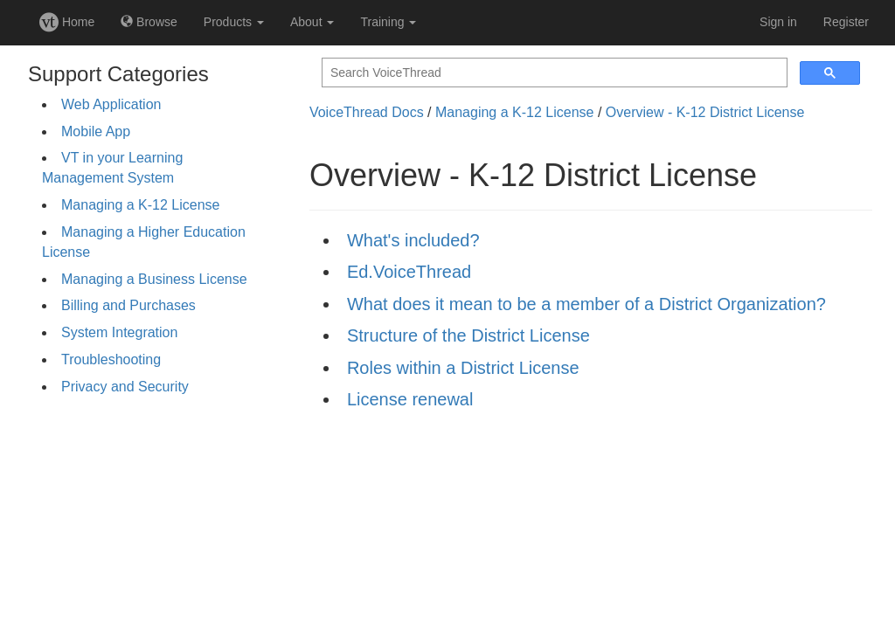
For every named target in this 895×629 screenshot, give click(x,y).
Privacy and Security (125, 386)
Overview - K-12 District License (705, 112)
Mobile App (95, 131)
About (312, 22)
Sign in (778, 22)
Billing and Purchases (128, 305)
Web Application (111, 104)
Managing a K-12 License (140, 204)
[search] (552, 73)
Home (66, 21)
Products (234, 22)
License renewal (410, 399)
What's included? (413, 240)
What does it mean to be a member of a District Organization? (586, 304)
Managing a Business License (154, 279)
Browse (149, 22)
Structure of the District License (468, 335)
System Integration (119, 332)
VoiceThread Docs (366, 112)
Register (846, 22)
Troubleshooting (111, 359)
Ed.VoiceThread (409, 271)
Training (388, 22)
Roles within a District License (463, 367)
